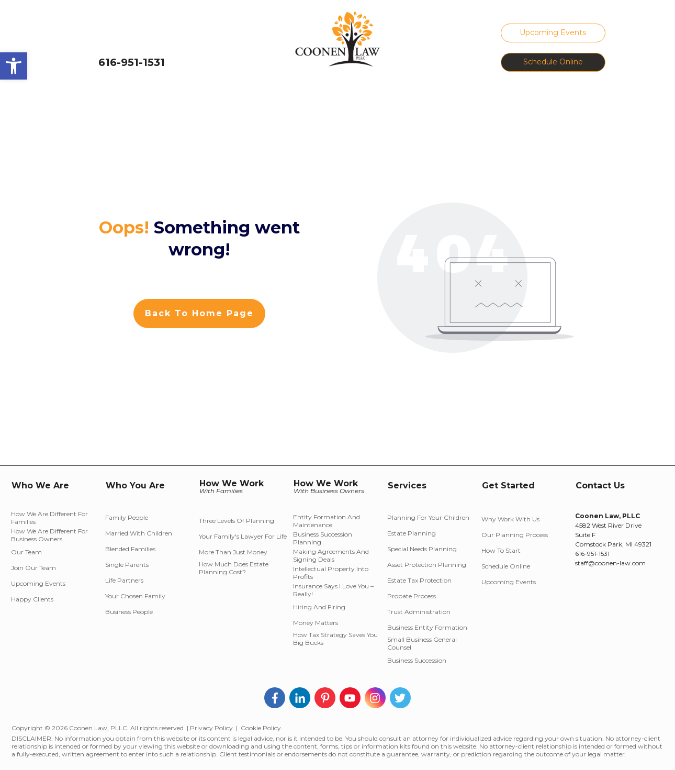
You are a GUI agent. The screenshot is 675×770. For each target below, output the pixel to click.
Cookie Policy (261, 728)
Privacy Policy (211, 728)
